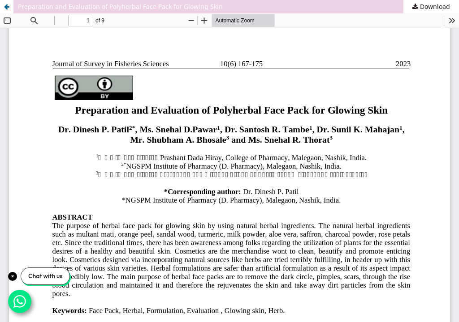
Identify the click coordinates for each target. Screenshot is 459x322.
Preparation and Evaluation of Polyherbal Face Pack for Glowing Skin (120, 6)
